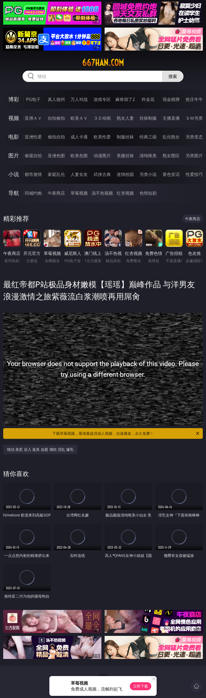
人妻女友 (79, 174)
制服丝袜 (125, 137)
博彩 (13, 99)
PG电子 (33, 99)
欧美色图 (79, 156)
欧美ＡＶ (79, 118)
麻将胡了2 (125, 99)
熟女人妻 (125, 118)
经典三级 (148, 137)
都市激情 (33, 174)
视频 (13, 118)
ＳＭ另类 (194, 118)
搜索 (172, 76)
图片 (13, 155)
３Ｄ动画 (102, 118)
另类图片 (194, 156)
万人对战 (79, 99)
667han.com (103, 62)
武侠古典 (102, 174)
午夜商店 (56, 193)
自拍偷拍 (56, 118)
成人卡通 (79, 137)
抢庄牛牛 (194, 99)
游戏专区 (102, 99)
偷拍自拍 (56, 137)
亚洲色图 (56, 156)
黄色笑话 (171, 174)
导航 (13, 193)
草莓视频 (79, 193)
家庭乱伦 (56, 174)
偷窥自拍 (33, 156)
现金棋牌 (171, 99)
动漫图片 (102, 156)
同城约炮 (33, 193)
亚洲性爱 (33, 137)
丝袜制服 (148, 118)
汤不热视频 (102, 193)
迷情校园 (125, 174)
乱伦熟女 (171, 137)
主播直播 (171, 118)
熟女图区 (171, 156)
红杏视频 (125, 193)
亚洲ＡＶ (33, 118)
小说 (13, 174)
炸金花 (148, 99)
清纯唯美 (148, 156)
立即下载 (140, 686)
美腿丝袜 (125, 156)
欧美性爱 (102, 137)
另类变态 (194, 137)
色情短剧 (148, 193)
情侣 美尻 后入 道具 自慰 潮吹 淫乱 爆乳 (40, 449)
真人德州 (56, 99)
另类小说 (148, 174)
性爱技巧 (194, 174)
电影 (13, 136)
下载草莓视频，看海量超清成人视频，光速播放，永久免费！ (126, 433)
